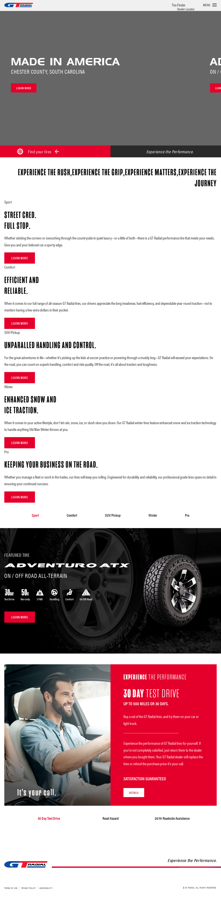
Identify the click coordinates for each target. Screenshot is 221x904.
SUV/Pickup (113, 515)
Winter (152, 515)
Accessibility (46, 887)
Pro (187, 515)
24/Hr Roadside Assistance (172, 818)
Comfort (72, 515)
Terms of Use (10, 887)
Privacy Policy (28, 887)
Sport (35, 515)
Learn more (23, 88)
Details (134, 792)
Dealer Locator (185, 8)
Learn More (19, 257)
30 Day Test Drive (49, 818)
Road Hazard (111, 818)
